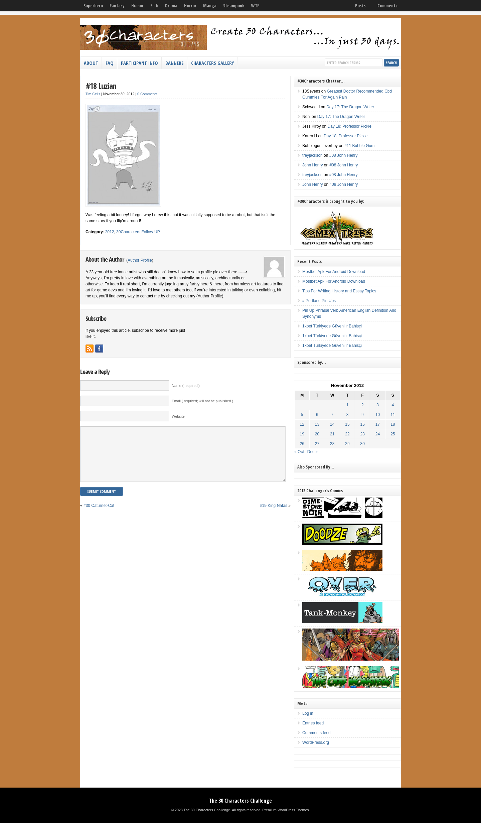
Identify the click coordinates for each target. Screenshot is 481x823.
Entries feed (313, 723)
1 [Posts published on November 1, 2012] (347, 405)
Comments (387, 6)
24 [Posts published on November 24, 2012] (377, 434)
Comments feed (316, 732)
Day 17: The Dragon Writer (350, 107)
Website (178, 416)
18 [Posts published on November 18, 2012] (392, 424)
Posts (360, 6)
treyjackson (312, 155)
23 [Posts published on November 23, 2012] (362, 434)
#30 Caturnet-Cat (99, 515)
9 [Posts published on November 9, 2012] (362, 414)
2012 (109, 232)
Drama (171, 6)
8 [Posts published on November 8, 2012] (347, 414)
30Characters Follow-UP (138, 232)
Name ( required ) (186, 386)
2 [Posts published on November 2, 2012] (362, 405)
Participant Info (139, 62)
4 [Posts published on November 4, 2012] (392, 405)
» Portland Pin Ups (319, 300)
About (91, 62)
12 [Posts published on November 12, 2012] (302, 424)
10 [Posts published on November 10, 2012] (377, 414)
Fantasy (117, 6)
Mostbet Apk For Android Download (333, 271)
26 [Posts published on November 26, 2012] (302, 443)
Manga (209, 6)
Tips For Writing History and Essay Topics (339, 291)
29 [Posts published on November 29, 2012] (347, 443)
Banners (174, 62)
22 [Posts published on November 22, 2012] (347, 434)
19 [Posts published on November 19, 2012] (302, 434)
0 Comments (147, 94)
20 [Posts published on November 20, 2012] (317, 434)
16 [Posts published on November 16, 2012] (362, 424)
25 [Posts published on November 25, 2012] (392, 434)
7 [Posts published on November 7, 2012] (332, 414)
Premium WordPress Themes (285, 810)
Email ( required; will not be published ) (202, 401)
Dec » (312, 451)
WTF (255, 6)
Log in (307, 713)
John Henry (312, 165)
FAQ (110, 62)
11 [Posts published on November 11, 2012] (392, 414)
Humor (137, 6)
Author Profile (140, 260)
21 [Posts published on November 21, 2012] (332, 434)
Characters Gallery (212, 62)
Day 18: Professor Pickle (349, 126)
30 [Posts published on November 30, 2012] (362, 443)
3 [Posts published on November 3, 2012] (377, 405)
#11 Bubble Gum (359, 145)
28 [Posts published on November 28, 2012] (332, 443)
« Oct (299, 451)
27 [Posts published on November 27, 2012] (317, 443)
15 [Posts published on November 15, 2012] (347, 424)
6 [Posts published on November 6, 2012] (317, 414)
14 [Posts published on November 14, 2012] (332, 424)
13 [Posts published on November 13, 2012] (317, 424)
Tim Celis (93, 94)
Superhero (93, 6)
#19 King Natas (273, 515)
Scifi (154, 6)
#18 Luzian (101, 85)
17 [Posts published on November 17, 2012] (377, 424)
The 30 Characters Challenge (240, 800)
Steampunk (234, 6)
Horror (190, 6)
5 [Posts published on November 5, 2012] (302, 414)
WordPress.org (315, 742)
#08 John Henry (343, 155)
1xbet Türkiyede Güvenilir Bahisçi (332, 326)
